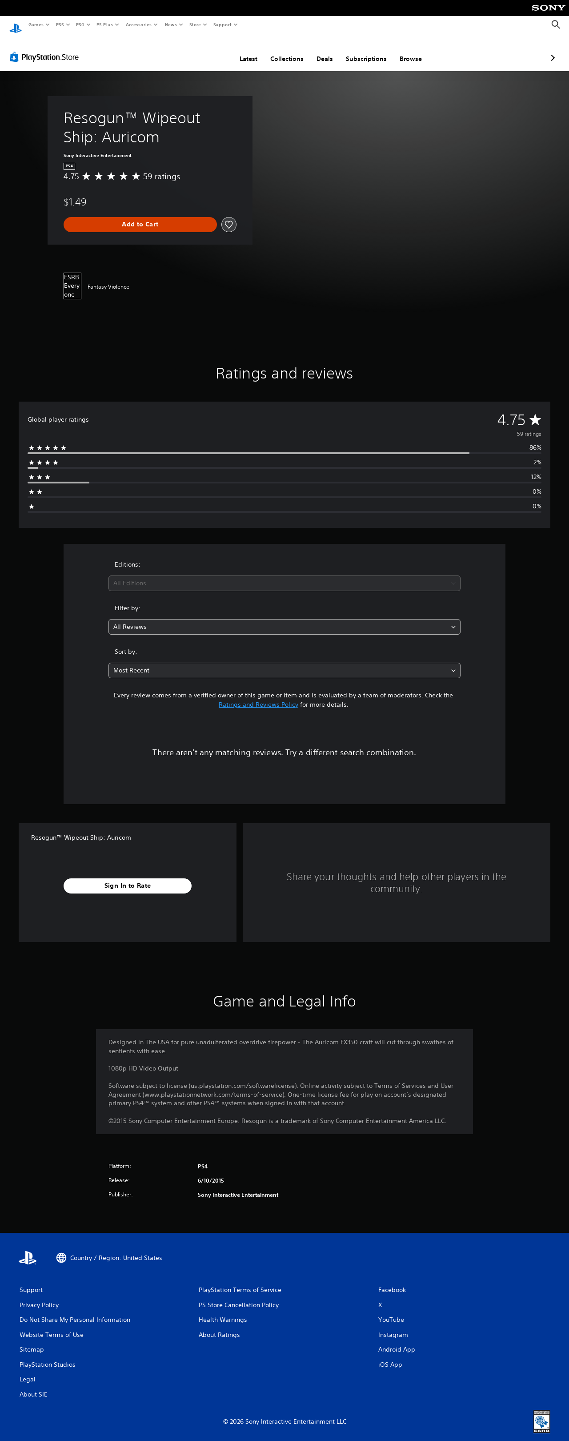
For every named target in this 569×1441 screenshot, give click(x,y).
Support (222, 24)
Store (195, 24)
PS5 (60, 24)
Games (35, 24)
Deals (277, 50)
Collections (239, 50)
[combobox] (284, 575)
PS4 (80, 24)
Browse (364, 50)
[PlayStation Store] (46, 48)
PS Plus (104, 24)
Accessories (138, 24)
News (171, 24)
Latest (201, 50)
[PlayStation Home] (15, 25)
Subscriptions (319, 50)
